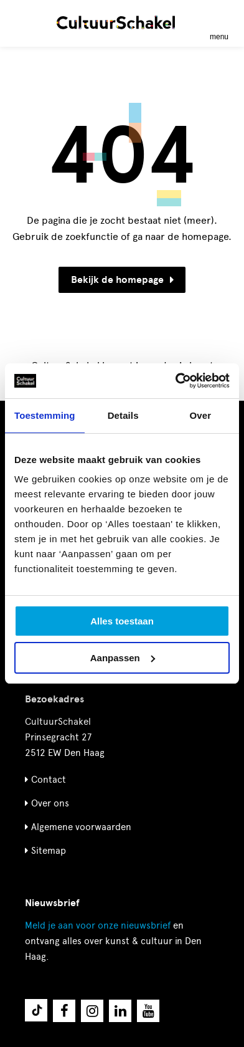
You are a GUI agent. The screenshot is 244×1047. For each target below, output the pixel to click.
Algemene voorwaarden (81, 827)
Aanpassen (122, 658)
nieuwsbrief (98, 925)
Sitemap (48, 850)
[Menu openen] (219, 22)
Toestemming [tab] (44, 415)
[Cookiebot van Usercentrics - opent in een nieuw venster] (175, 381)
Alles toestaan (122, 621)
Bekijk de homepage (122, 280)
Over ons (50, 803)
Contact (48, 779)
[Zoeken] (24, 22)
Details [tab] (123, 415)
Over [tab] (201, 415)
